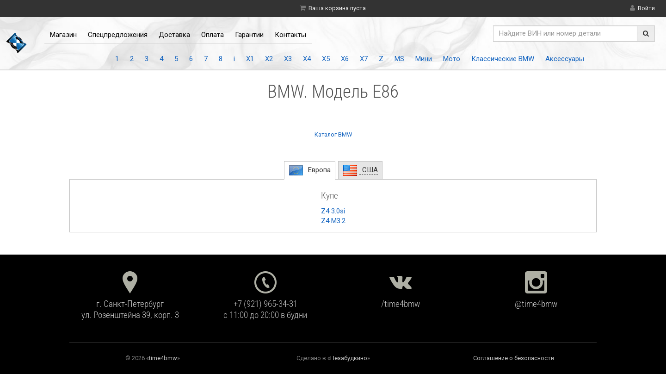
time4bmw (163, 358)
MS (399, 59)
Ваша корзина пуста (337, 8)
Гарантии (249, 35)
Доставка (174, 35)
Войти (646, 8)
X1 (250, 59)
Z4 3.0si (333, 211)
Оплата (212, 35)
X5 (326, 59)
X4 (307, 59)
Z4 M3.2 (333, 221)
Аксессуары (564, 59)
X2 (269, 59)
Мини (423, 59)
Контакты (290, 35)
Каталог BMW (333, 134)
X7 (364, 59)
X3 (288, 59)
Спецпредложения (118, 35)
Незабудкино (348, 358)
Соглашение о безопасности (513, 358)
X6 (345, 59)
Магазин (63, 35)
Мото (451, 59)
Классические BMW (502, 59)
